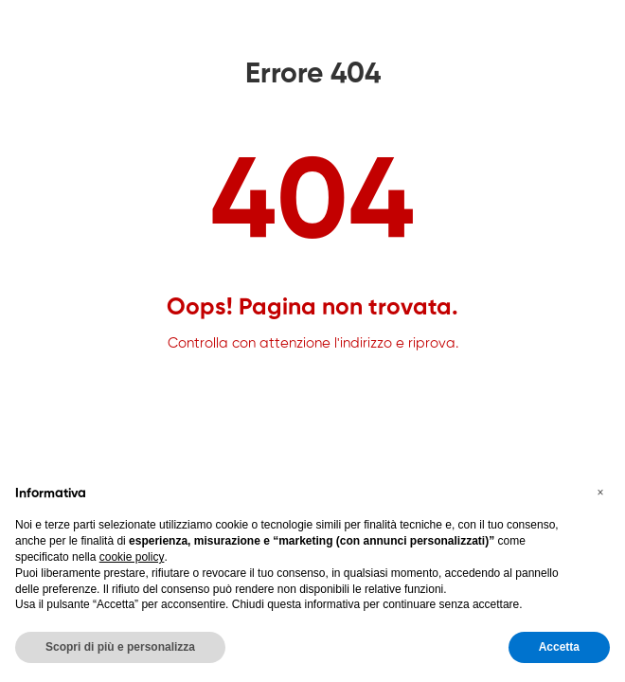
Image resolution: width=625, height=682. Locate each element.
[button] (600, 492)
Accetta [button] (559, 647)
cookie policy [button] (132, 557)
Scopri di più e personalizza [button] (120, 647)
